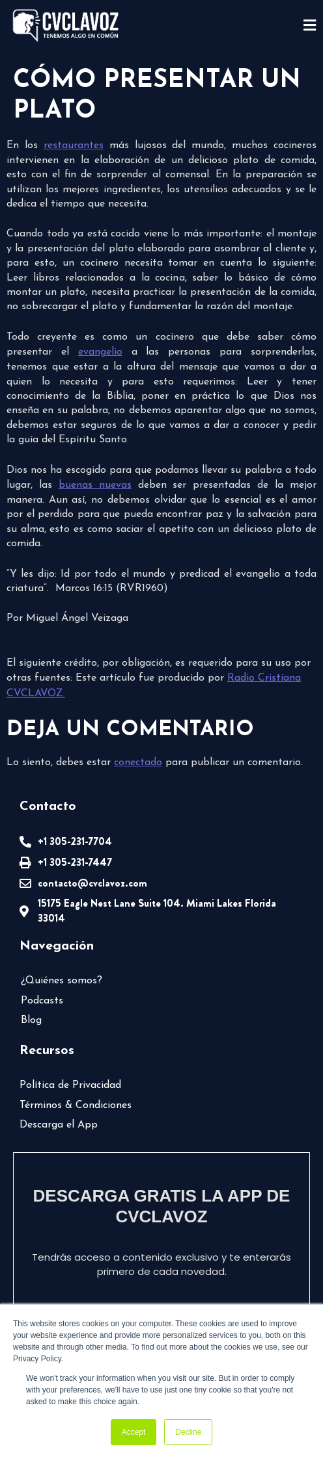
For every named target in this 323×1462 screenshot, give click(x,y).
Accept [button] (134, 1432)
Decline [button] (188, 1432)
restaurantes (74, 145)
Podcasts (42, 1001)
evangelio (100, 352)
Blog (31, 1020)
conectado (138, 762)
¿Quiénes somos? (61, 981)
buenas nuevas (95, 485)
